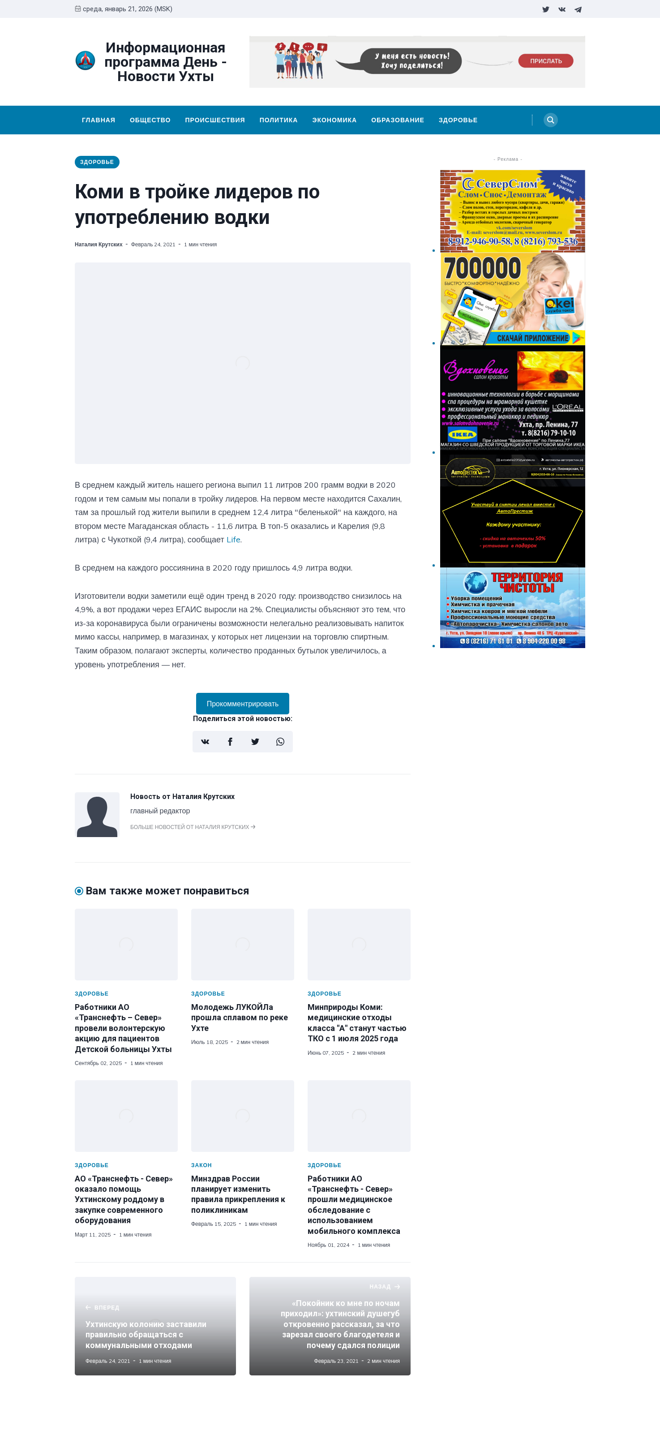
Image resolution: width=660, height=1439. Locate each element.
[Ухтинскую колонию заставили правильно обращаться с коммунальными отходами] (155, 1326)
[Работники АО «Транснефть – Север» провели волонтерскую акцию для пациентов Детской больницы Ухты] (126, 944)
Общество (150, 120)
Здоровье (458, 120)
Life (233, 539)
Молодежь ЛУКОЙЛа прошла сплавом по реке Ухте (239, 1017)
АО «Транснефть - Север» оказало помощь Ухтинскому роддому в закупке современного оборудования (124, 1199)
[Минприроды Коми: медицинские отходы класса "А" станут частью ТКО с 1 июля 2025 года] (359, 944)
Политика (279, 120)
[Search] (551, 120)
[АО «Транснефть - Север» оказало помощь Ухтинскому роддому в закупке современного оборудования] (126, 1116)
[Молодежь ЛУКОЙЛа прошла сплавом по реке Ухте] (242, 944)
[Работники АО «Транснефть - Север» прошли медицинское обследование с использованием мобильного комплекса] (359, 1116)
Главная (99, 120)
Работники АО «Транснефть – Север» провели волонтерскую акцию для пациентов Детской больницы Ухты (123, 1028)
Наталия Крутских (99, 244)
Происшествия (215, 120)
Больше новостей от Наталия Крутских (192, 827)
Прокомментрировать (243, 703)
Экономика (334, 120)
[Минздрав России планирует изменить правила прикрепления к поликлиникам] (242, 1116)
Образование (397, 120)
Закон (201, 1165)
